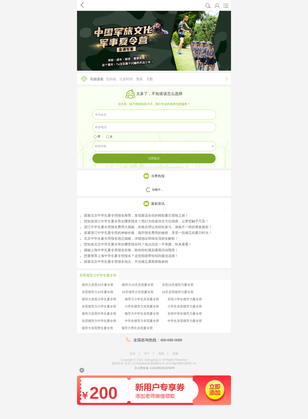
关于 (147, 353)
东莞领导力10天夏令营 (97, 292)
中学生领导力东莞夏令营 (142, 321)
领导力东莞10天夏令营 (97, 285)
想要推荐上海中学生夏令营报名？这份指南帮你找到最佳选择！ (129, 256)
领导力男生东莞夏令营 (137, 328)
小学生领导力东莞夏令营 (142, 306)
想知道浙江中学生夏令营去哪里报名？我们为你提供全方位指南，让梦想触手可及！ (144, 221)
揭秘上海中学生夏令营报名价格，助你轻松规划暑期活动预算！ (129, 250)
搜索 (175, 353)
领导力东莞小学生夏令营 (99, 299)
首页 (132, 353)
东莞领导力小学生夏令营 (99, 306)
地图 (161, 353)
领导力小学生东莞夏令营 (142, 299)
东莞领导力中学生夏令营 (99, 321)
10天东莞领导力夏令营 (177, 292)
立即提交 (154, 158)
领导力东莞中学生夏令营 (99, 313)
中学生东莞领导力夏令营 (184, 321)
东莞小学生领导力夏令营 (184, 299)
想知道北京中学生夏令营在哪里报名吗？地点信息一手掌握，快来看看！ (136, 244)
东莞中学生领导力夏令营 (184, 313)
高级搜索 (153, 78)
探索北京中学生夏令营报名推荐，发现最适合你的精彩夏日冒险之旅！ (134, 215)
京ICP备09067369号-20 (181, 363)
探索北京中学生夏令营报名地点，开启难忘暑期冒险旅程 (124, 261)
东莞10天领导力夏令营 (177, 285)
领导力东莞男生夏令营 (97, 328)
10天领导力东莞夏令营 (137, 292)
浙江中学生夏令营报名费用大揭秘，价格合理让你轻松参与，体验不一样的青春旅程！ (146, 227)
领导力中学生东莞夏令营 (142, 313)
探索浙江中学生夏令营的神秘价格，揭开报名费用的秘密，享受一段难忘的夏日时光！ (146, 233)
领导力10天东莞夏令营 (137, 285)
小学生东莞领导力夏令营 (184, 306)
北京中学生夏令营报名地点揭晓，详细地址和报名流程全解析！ (129, 238)
